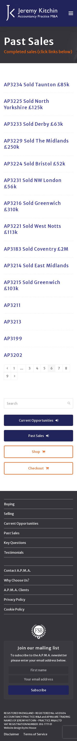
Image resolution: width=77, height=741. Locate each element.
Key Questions (15, 543)
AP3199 (13, 338)
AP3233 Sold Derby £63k (33, 124)
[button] (71, 13)
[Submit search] (69, 403)
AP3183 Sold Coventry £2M (36, 249)
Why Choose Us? (16, 580)
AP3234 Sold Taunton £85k (37, 85)
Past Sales (12, 533)
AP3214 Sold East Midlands (36, 265)
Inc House (30, 727)
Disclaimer (11, 734)
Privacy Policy (14, 599)
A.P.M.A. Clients (16, 590)
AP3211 (12, 305)
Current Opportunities (21, 523)
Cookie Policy (14, 609)
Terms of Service (35, 734)
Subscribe (38, 690)
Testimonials (14, 552)
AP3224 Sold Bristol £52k (35, 164)
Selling (9, 514)
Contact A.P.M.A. (17, 570)
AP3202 (13, 355)
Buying (9, 504)
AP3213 (13, 322)
